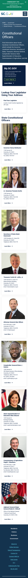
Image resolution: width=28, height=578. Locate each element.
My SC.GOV (14, 569)
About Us (14, 544)
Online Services (14, 547)
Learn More (8, 83)
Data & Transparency (14, 550)
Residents (14, 528)
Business (14, 535)
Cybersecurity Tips (14, 566)
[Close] (25, 2)
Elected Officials (8, 26)
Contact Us (14, 553)
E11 (14, 563)
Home (4, 22)
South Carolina (7, 14)
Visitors (14, 532)
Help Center (14, 559)
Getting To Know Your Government (13, 24)
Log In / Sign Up (10, 79)
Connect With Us (14, 556)
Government (11, 22)
